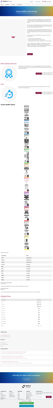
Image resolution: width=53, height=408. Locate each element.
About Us (2, 394)
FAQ (2, 345)
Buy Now (30, 54)
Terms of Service (3, 395)
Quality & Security (4, 342)
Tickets (2, 4)
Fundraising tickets (12, 395)
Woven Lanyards (28, 392)
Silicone (19, 398)
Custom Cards (19, 4)
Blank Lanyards (28, 398)
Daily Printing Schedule (5, 344)
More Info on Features (47, 73)
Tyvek (18, 394)
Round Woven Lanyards (28, 397)
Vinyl (18, 396)
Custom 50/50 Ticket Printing (6, 336)
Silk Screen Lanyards (29, 395)
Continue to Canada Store (26, 403)
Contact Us (26, 379)
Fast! (2, 84)
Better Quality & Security (9, 63)
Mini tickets (11, 394)
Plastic (19, 395)
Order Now (38, 73)
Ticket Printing (11, 392)
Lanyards (13, 4)
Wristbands (7, 4)
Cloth (18, 392)
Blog (1, 392)
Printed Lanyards (28, 394)
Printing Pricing (5, 296)
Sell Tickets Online (12, 396)
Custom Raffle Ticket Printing (6, 335)
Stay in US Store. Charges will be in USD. (26, 405)
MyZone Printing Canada (3, 398)
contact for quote (38, 325)
